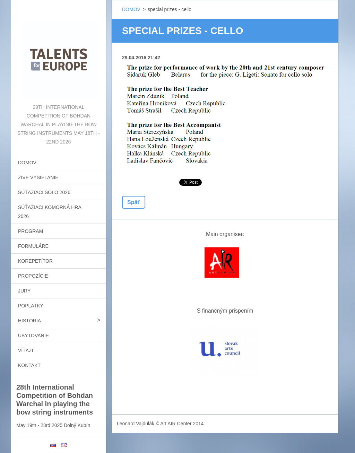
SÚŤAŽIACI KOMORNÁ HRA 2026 (49, 211)
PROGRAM (30, 231)
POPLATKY (30, 305)
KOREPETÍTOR (35, 261)
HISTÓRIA (29, 320)
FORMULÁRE (33, 246)
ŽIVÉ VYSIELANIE (38, 177)
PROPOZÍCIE (33, 276)
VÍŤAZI (25, 350)
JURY (24, 291)
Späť (133, 202)
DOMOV (27, 162)
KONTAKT (29, 365)
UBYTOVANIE (33, 335)
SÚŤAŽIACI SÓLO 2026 (44, 192)
